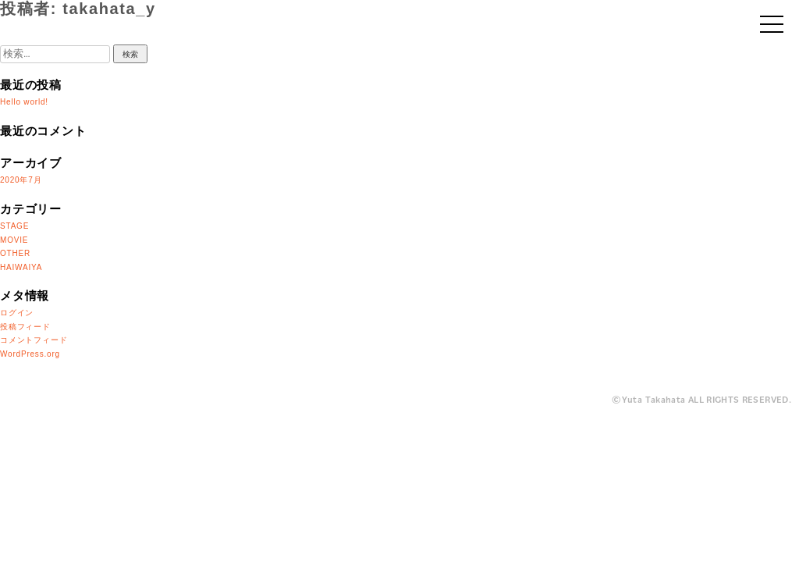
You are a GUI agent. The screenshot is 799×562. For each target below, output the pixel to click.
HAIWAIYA (21, 267)
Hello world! (24, 102)
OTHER (15, 253)
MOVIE (14, 240)
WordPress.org (30, 354)
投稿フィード (25, 326)
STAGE (14, 226)
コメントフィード (33, 340)
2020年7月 (20, 180)
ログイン (17, 312)
